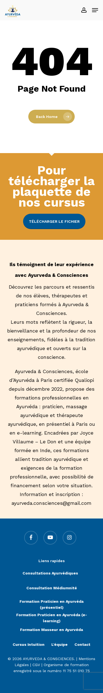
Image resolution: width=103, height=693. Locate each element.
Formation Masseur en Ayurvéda (51, 629)
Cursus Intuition (28, 644)
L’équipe (59, 644)
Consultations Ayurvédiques (50, 573)
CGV (36, 665)
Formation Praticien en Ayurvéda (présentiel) (51, 602)
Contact (82, 644)
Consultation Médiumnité (51, 588)
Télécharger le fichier (54, 221)
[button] (95, 10)
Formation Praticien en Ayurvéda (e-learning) (51, 615)
